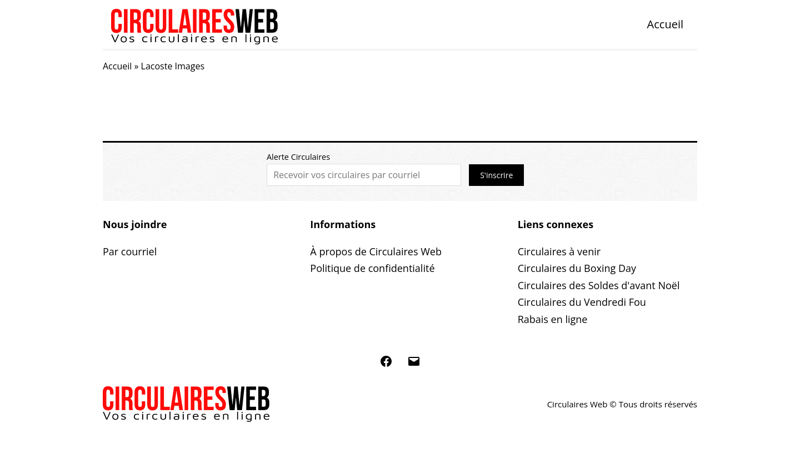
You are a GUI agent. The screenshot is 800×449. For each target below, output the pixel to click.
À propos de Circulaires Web (376, 251)
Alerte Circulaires (298, 157)
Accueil (665, 24)
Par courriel (130, 251)
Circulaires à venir (559, 251)
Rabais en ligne (553, 319)
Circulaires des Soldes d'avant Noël (599, 285)
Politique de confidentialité (372, 268)
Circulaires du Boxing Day (577, 268)
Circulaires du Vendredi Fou (582, 302)
